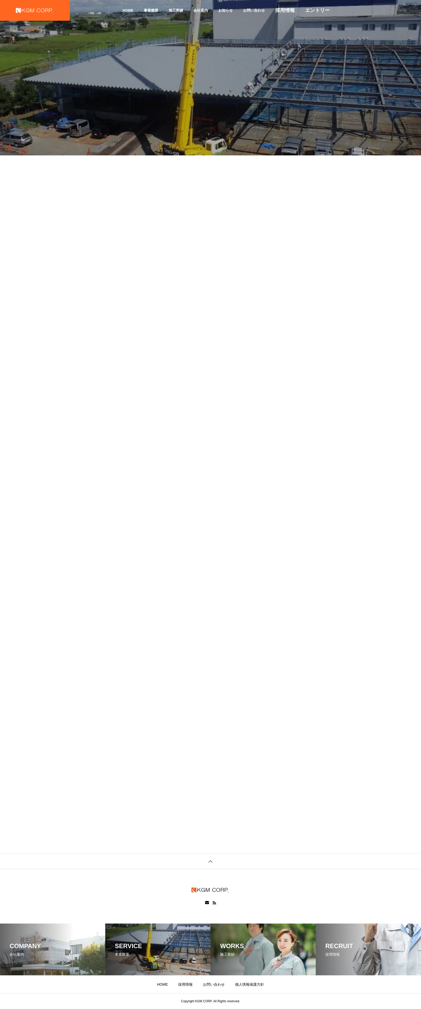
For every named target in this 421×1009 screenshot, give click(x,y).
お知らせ (225, 10)
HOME (128, 10)
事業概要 (151, 10)
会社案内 (200, 10)
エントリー (317, 10)
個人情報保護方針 (249, 984)
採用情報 (285, 10)
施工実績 (176, 10)
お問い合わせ (254, 10)
